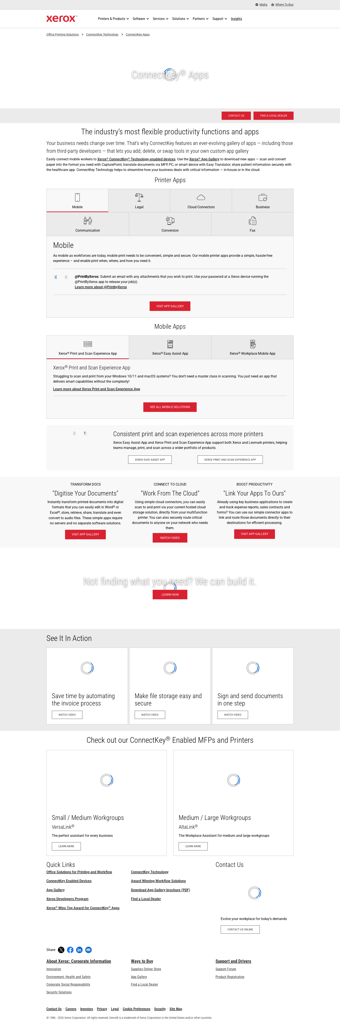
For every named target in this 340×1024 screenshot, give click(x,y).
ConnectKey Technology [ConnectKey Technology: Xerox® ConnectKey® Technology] (149, 872)
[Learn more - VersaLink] (107, 802)
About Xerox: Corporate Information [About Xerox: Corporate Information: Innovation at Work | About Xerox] (78, 961)
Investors (86, 1009)
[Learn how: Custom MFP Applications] (170, 588)
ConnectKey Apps (138, 34)
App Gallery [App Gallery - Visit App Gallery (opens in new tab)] (139, 977)
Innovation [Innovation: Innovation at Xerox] (53, 969)
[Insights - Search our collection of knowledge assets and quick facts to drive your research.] (236, 19)
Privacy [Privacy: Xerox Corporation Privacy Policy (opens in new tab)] (102, 1009)
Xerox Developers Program (67, 899)
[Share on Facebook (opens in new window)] (70, 949)
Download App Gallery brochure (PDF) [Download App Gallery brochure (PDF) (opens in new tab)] (160, 890)
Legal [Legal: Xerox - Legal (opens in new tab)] (115, 1009)
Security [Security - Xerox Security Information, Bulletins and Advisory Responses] (160, 1009)
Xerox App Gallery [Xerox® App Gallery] (204, 159)
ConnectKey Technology (102, 34)
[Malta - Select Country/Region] (261, 4)
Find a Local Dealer (146, 899)
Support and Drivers (233, 961)
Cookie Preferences (136, 1009)
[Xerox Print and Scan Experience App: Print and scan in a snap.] (230, 459)
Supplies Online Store (146, 969)
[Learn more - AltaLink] (233, 802)
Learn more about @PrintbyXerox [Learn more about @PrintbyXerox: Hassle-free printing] (101, 287)
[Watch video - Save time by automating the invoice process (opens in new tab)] (87, 686)
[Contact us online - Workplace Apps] (255, 906)
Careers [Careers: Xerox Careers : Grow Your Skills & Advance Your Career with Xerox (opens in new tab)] (70, 1009)
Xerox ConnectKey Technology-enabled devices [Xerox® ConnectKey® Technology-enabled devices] (136, 159)
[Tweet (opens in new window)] (61, 949)
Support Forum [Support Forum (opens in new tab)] (226, 969)
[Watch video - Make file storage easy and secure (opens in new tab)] (170, 686)
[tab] (77, 200)
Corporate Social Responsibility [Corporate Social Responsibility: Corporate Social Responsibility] (68, 984)
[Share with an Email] (88, 949)
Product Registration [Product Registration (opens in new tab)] (230, 977)
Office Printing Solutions (62, 34)
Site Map (176, 1009)
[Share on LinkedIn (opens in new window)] (79, 949)
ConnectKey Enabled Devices (69, 881)
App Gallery (55, 890)
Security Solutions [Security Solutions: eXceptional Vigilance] (59, 992)
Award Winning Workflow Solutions (158, 881)
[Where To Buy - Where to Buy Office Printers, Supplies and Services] (282, 4)
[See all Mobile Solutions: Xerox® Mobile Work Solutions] (170, 407)
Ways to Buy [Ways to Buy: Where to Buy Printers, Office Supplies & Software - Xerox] (142, 961)
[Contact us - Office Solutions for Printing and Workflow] (236, 116)
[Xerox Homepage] (61, 19)
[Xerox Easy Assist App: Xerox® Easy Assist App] (150, 459)
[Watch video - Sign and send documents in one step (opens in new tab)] (252, 686)
